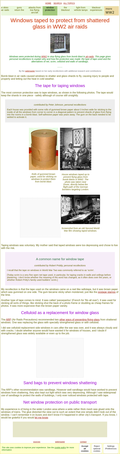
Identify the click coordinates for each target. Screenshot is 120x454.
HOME (48, 3)
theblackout (65, 8)
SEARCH (57, 3)
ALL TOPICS (69, 3)
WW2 (44, 56)
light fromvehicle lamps (81, 8)
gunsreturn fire (19, 8)
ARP (8, 319)
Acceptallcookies (84, 448)
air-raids (89, 56)
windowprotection (50, 8)
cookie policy (60, 447)
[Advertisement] (60, 429)
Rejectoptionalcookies (96, 448)
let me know (41, 417)
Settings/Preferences (111, 448)
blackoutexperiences (96, 8)
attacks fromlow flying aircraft (35, 10)
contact (83, 442)
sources (36, 442)
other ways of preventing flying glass (79, 319)
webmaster (30, 71)
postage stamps (107, 292)
